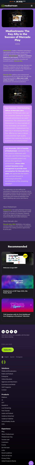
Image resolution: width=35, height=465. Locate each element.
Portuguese (19, 357)
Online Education (7, 379)
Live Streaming (6, 408)
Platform (4, 397)
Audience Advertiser (8, 416)
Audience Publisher (7, 419)
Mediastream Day (7, 437)
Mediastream (7, 50)
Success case (5, 439)
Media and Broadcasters (9, 371)
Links (3, 450)
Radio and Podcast (7, 374)
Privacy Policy (6, 458)
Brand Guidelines (7, 453)
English (7, 357)
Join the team (6, 447)
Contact (4, 390)
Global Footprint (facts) (9, 461)
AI (2, 400)
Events (4, 445)
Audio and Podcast (7, 413)
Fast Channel (5, 410)
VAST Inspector (6, 387)
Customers (5, 442)
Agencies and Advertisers (9, 382)
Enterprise (5, 376)
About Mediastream (8, 434)
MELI (13, 224)
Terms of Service (7, 455)
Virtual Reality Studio (8, 421)
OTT (3, 402)
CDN (3, 424)
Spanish (12, 357)
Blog (3, 431)
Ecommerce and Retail (8, 384)
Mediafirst (5, 405)
